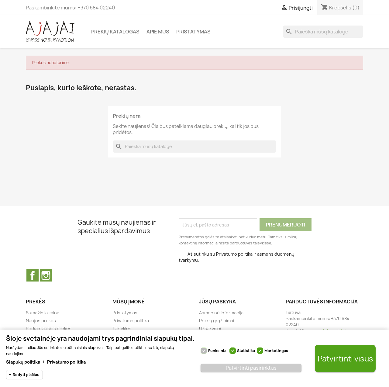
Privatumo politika (130, 320)
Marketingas (276, 350)
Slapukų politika (23, 362)
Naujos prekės (41, 320)
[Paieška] (323, 32)
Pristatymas (193, 31)
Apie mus (157, 31)
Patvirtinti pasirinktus (251, 368)
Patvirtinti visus (345, 358)
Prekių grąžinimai (216, 320)
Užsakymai (210, 328)
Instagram (46, 275)
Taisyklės (121, 328)
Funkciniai (218, 350)
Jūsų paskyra (217, 301)
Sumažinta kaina (42, 313)
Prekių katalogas (115, 31)
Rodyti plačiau (26, 374)
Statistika (246, 350)
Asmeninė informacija (221, 313)
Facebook (32, 275)
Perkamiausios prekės (48, 328)
